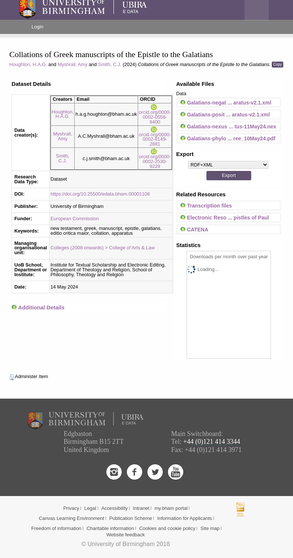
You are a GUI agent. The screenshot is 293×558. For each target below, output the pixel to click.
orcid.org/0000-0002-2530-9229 (155, 159)
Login (37, 26)
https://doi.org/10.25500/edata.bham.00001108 (100, 194)
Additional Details (41, 308)
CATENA (194, 230)
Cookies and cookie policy (167, 528)
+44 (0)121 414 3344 (211, 441)
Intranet (141, 508)
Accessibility (114, 508)
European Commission (74, 218)
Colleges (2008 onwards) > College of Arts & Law (102, 247)
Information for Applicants (184, 518)
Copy (277, 64)
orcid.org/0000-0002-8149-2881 (155, 137)
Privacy (71, 508)
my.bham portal (171, 508)
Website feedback (125, 534)
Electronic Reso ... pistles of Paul (224, 218)
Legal (90, 508)
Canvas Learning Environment (71, 518)
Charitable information (110, 528)
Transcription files (206, 206)
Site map (209, 528)
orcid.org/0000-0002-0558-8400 (155, 114)
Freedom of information (56, 528)
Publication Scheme (130, 518)
